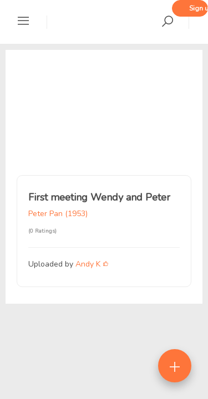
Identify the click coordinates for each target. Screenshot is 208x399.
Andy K (87, 264)
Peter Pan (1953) (58, 213)
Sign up (198, 8)
